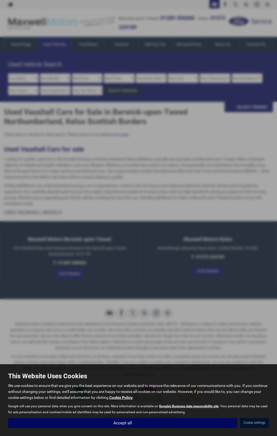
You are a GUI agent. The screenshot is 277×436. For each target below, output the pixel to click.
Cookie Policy (121, 397)
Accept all (122, 422)
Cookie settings (254, 423)
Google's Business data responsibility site (189, 406)
